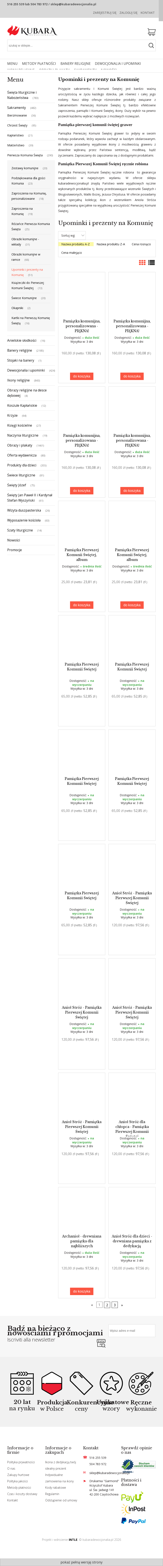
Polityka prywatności (21, 1462)
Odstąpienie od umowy (61, 1500)
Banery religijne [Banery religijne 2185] (19, 350)
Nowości (13, 540)
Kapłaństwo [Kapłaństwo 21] (15, 135)
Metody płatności (19, 1488)
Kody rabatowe (55, 1488)
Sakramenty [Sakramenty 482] (16, 107)
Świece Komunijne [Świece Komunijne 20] (24, 298)
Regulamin (52, 1494)
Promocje (14, 550)
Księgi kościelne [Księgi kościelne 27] (19, 425)
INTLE (73, 1540)
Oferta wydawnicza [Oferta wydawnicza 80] (22, 455)
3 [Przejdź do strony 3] (115, 1304)
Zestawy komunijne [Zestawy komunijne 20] (24, 168)
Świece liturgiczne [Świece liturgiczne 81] (21, 475)
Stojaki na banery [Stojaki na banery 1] (20, 360)
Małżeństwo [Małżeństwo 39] (15, 145)
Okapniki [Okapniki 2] (17, 308)
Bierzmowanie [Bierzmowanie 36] (17, 115)
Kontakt (148, 13)
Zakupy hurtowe (18, 1475)
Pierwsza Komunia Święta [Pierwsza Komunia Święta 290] (25, 155)
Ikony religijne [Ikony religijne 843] (18, 380)
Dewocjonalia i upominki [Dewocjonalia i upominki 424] (26, 370)
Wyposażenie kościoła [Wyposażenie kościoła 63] (24, 520)
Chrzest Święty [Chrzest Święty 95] (17, 125)
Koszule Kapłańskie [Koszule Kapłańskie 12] (22, 405)
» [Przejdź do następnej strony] (122, 1304)
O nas (11, 1468)
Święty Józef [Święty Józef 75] (16, 485)
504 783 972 (97, 1464)
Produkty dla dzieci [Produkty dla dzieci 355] (21, 465)
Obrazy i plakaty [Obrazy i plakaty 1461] (19, 445)
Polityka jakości (17, 1481)
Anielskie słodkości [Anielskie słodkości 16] (21, 340)
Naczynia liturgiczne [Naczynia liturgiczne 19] (22, 435)
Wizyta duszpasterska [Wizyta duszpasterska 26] (24, 510)
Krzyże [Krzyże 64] (12, 415)
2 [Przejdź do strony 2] (107, 1304)
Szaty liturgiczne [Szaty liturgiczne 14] (20, 530)
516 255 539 (97, 1458)
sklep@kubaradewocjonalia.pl (109, 1473)
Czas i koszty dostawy (22, 1494)
